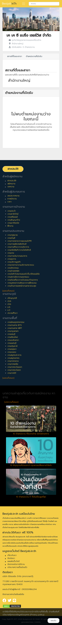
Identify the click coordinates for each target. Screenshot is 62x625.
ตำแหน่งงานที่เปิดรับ (34, 56)
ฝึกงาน (10, 225)
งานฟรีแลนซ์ (13, 216)
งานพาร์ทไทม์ (13, 213)
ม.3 (9, 310)
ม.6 (9, 307)
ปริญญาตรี (12, 298)
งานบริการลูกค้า (14, 261)
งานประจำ (12, 210)
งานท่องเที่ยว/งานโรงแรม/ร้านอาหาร (23, 279)
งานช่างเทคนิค (13, 270)
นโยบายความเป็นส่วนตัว (17, 567)
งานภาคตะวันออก (15, 367)
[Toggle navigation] (23, 3)
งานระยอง (12, 352)
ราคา (10, 201)
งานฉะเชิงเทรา (13, 340)
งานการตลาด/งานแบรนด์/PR (20, 241)
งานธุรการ (12, 258)
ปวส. (9, 301)
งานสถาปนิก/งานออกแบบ (18, 276)
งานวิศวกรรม (13, 267)
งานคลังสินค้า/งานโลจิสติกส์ (19, 249)
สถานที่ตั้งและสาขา (14, 56)
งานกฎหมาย (13, 235)
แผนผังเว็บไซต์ (14, 561)
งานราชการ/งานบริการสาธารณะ (21, 264)
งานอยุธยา (12, 349)
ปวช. (9, 304)
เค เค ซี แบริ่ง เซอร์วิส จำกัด (29, 35)
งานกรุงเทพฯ (13, 331)
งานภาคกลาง (13, 361)
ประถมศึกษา (13, 313)
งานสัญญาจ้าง (14, 219)
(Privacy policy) (37, 614)
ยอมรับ (53, 620)
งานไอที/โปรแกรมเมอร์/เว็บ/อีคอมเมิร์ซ (24, 273)
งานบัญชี (11, 238)
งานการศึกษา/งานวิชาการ (18, 246)
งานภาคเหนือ (13, 364)
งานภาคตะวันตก (14, 370)
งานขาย (11, 252)
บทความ (11, 186)
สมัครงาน (11, 183)
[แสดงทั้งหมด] (8, 290)
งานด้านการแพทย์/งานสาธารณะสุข (22, 285)
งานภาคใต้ (12, 373)
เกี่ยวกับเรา (12, 555)
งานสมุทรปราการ (14, 355)
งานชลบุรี (11, 334)
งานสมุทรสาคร (13, 358)
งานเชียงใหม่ (13, 337)
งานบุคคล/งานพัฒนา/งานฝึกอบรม (22, 282)
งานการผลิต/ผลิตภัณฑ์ (17, 243)
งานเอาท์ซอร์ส (13, 222)
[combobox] (44, 4)
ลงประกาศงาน (13, 195)
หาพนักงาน (12, 198)
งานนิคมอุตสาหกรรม (16, 322)
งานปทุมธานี (12, 346)
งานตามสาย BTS (15, 325)
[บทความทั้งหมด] (11, 402)
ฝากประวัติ (13, 169)
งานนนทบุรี (12, 343)
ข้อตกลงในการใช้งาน (16, 564)
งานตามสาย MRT (15, 328)
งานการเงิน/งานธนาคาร (17, 255)
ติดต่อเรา (11, 558)
